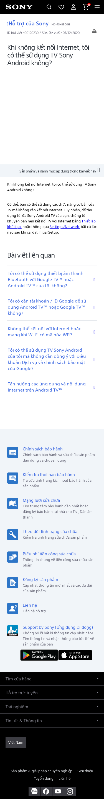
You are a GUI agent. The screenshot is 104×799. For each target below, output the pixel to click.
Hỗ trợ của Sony (28, 23)
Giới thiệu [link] (85, 677)
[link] (16, 649)
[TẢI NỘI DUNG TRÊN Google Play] (40, 560)
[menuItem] (61, 7)
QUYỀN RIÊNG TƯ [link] (52, 766)
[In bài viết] (94, 32)
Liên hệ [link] (64, 684)
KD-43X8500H (61, 24)
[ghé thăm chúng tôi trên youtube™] (58, 697)
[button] (52, 585)
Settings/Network (65, 132)
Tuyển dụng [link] (44, 684)
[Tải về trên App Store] (75, 560)
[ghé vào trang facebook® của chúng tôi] (46, 697)
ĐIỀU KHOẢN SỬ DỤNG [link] (52, 759)
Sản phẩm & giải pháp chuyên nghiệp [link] (41, 677)
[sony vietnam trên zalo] (34, 697)
